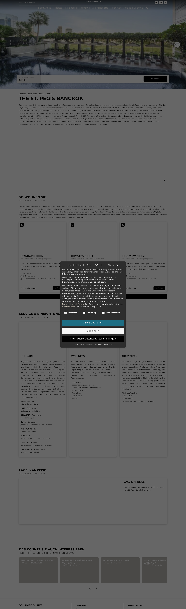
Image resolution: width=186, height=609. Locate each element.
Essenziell (70, 313)
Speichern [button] (93, 330)
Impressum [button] (108, 344)
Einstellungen (69, 307)
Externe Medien (111, 313)
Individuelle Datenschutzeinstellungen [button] (93, 338)
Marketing (89, 313)
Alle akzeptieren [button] (93, 322)
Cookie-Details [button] (79, 344)
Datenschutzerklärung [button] (94, 344)
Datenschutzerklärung (73, 304)
